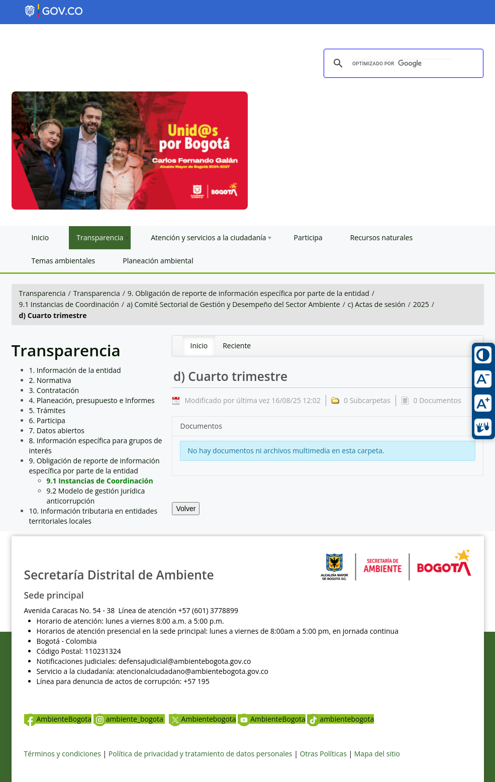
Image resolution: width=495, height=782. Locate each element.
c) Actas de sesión (377, 304)
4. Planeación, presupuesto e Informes (92, 400)
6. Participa (47, 420)
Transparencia (42, 293)
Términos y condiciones (62, 753)
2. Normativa (50, 380)
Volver (185, 509)
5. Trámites (47, 410)
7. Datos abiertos (57, 430)
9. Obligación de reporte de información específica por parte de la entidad (248, 293)
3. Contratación (54, 390)
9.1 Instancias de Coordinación (69, 304)
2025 (421, 304)
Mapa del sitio (377, 753)
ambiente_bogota (129, 719)
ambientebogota (340, 719)
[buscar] (402, 64)
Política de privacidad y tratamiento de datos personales (200, 753)
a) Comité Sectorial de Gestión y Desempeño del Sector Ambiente (233, 304)
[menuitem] (198, 346)
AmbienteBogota (57, 719)
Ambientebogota (202, 719)
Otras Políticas (323, 753)
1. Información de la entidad (75, 370)
